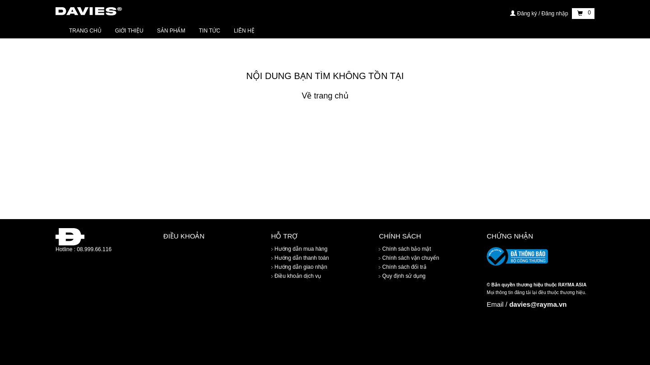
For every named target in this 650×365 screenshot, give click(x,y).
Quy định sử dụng (402, 276)
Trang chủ (85, 31)
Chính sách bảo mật (405, 249)
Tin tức (209, 31)
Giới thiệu (129, 31)
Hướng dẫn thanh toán (300, 258)
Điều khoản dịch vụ (296, 276)
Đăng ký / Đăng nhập (540, 13)
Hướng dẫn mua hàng (299, 249)
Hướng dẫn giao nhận (299, 267)
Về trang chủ (325, 95)
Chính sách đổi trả (402, 267)
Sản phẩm (171, 31)
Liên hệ (244, 31)
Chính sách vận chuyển (409, 258)
